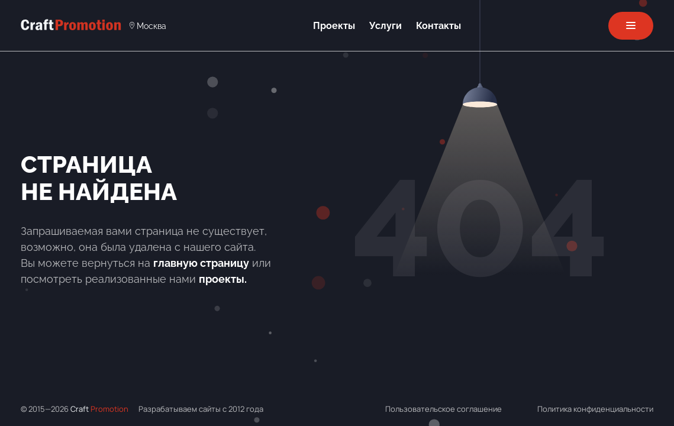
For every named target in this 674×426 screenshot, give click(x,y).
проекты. (223, 279)
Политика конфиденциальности (595, 409)
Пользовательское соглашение (443, 409)
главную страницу (201, 263)
